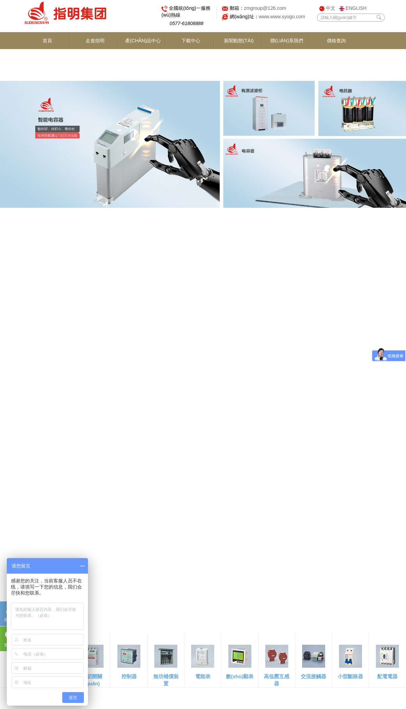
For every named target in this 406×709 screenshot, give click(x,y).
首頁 (47, 58)
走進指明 (95, 58)
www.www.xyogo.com (284, 17)
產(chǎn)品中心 (143, 50)
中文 (327, 8)
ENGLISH (352, 8)
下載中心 (191, 58)
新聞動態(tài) (239, 58)
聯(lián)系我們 (287, 58)
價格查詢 (336, 41)
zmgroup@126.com (266, 8)
